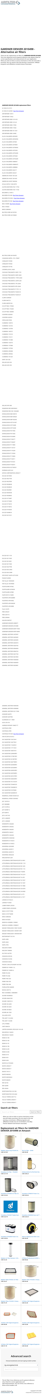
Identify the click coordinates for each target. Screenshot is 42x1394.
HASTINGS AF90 (6, 731)
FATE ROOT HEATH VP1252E (10, 575)
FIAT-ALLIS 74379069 (8, 583)
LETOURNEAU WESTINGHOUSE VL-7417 (13, 897)
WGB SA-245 (5, 1049)
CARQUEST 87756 (7, 266)
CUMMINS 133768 (7, 328)
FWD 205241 (5, 612)
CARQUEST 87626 (7, 264)
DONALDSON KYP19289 (9, 425)
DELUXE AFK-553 (7, 362)
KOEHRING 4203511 (8, 849)
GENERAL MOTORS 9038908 (10, 708)
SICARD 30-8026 (6, 1009)
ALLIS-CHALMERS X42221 (9, 173)
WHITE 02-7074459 (7, 1063)
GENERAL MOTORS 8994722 (10, 651)
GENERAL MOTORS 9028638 (10, 659)
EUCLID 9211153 (7, 555)
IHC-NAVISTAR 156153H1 (9, 739)
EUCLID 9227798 (7, 567)
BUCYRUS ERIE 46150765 (9, 212)
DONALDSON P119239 (8, 450)
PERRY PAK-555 (6, 981)
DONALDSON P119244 (8, 453)
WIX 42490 (5, 1085)
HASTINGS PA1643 (7, 734)
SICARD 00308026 (7, 995)
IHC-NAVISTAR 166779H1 (9, 742)
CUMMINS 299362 (7, 354)
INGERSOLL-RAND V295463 (10, 798)
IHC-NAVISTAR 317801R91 (9, 756)
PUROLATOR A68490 (8, 987)
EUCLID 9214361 (7, 561)
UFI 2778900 (5, 1024)
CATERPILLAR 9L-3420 (8, 269)
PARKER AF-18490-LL (8, 970)
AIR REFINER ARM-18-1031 (9, 130)
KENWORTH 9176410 (8, 841)
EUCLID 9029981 (7, 490)
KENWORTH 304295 (8, 829)
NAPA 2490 (5, 939)
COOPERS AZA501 (7, 317)
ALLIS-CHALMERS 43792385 (10, 153)
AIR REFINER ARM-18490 (9, 133)
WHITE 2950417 (6, 1066)
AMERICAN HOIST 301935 (9, 178)
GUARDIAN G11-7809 (8, 720)
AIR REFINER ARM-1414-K (9, 122)
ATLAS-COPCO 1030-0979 (9, 184)
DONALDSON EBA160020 (9, 417)
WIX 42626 (5, 1088)
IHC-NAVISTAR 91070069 (9, 790)
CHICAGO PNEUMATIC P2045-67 (11, 295)
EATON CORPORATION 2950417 (11, 473)
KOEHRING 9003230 (8, 855)
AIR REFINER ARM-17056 (9, 125)
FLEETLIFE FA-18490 (8, 595)
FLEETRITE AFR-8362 (8, 600)
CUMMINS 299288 (7, 351)
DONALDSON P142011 (8, 459)
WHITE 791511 (6, 1071)
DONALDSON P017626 (8, 433)
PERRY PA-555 (6, 973)
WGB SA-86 (5, 1060)
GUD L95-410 (6, 722)
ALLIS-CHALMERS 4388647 (9, 161)
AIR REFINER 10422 (7, 116)
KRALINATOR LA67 (7, 857)
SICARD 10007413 (7, 1001)
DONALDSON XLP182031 (9, 467)
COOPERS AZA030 (7, 314)
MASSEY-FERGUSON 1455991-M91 (12, 931)
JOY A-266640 (6, 821)
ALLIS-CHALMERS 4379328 (9, 156)
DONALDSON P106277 (8, 439)
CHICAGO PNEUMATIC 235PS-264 (11, 281)
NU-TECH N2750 (7, 953)
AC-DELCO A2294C (7, 111)
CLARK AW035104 (7, 303)
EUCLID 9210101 (7, 515)
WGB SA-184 (5, 1038)
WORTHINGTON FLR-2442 (9, 1094)
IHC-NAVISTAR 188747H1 (9, 750)
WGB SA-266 (5, 1052)
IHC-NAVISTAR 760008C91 (9, 787)
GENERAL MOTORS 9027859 (10, 657)
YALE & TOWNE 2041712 (9, 1097)
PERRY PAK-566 (6, 984)
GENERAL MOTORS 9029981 (10, 665)
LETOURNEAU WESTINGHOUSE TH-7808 (13, 886)
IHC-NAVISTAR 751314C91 (9, 781)
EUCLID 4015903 (7, 476)
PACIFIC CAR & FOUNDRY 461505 (11, 964)
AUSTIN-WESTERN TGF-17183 (10, 190)
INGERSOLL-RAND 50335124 (10, 796)
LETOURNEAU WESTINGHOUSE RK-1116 (13, 869)
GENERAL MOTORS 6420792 (10, 645)
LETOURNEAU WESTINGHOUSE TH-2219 (13, 874)
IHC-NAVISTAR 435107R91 (9, 776)
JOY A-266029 (6, 818)
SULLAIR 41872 (6, 1015)
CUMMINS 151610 (7, 334)
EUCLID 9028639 (7, 487)
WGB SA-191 (5, 1043)
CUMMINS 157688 (7, 345)
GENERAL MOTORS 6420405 (10, 640)
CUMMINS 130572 (7, 323)
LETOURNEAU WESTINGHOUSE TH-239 (13, 877)
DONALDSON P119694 (8, 456)
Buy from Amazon (18, 111)
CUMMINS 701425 (7, 357)
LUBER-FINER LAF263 (8, 905)
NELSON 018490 (7, 948)
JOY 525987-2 (6, 810)
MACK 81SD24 (6, 919)
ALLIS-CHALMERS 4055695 (9, 136)
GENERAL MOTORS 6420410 (10, 643)
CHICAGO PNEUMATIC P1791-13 (11, 289)
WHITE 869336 (6, 1074)
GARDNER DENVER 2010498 (10, 626)
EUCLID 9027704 (7, 478)
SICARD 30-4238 (6, 1004)
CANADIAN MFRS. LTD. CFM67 (11, 258)
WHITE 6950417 (6, 1069)
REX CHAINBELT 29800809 (9, 993)
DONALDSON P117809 (8, 445)
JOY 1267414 (5, 801)
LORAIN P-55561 (7, 902)
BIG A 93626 (5, 206)
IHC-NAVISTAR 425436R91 (9, 767)
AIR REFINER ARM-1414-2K (10, 119)
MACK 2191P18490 (7, 914)
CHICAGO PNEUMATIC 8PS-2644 (11, 286)
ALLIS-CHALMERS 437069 (9, 142)
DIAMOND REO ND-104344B (10, 411)
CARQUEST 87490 (7, 261)
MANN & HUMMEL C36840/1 (10, 925)
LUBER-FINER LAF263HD (9, 908)
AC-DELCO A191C (7, 108)
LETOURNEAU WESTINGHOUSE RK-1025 (13, 866)
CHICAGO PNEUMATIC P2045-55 (11, 292)
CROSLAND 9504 (7, 320)
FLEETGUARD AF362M (8, 589)
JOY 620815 (5, 812)
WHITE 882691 (6, 1080)
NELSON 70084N (7, 950)
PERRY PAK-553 (6, 978)
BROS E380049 (6, 209)
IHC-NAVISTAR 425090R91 (9, 765)
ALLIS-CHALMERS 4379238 (9, 150)
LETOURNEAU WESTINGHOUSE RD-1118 (13, 863)
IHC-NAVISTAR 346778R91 (9, 762)
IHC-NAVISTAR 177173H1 (9, 748)
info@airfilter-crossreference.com (33, 1392)
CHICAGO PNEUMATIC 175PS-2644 (12, 278)
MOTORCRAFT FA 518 (8, 936)
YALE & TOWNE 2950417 (9, 1100)
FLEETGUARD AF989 (8, 592)
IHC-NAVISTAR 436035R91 (9, 779)
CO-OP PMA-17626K (8, 309)
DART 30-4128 (6, 359)
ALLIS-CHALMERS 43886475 (10, 164)
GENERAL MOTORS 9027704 (10, 654)
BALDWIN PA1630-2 (8, 198)
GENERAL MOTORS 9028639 (10, 662)
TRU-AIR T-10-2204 (7, 1018)
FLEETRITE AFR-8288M (8, 598)
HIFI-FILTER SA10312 (8, 736)
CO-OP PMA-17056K (8, 306)
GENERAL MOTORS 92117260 (10, 711)
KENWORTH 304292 (8, 826)
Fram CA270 (5, 609)
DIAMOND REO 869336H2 (9, 408)
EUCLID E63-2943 (7, 569)
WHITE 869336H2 (7, 1077)
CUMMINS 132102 (7, 326)
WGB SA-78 (5, 1054)
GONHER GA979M (7, 717)
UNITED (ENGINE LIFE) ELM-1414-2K (12, 1029)
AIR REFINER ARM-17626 (9, 128)
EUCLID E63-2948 (7, 572)
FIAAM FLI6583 (6, 578)
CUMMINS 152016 (7, 342)
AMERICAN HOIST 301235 (9, 175)
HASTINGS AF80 (6, 728)
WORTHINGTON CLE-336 (9, 1091)
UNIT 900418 (6, 1026)
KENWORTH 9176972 (8, 843)
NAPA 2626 (5, 942)
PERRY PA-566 (6, 976)
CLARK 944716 (6, 300)
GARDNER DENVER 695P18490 (11, 631)
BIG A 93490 (6, 204)
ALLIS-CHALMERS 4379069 (9, 145)
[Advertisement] (21, 26)
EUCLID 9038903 (7, 495)
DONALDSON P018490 (8, 436)
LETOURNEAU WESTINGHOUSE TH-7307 (13, 883)
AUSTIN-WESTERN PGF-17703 (10, 187)
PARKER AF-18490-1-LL (8, 967)
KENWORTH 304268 (8, 824)
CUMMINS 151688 (7, 340)
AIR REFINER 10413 (7, 114)
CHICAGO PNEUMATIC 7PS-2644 (11, 283)
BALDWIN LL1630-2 (7, 192)
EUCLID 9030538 (7, 492)
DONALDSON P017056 (8, 431)
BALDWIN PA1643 (7, 201)
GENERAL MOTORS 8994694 (10, 648)
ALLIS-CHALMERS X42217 (9, 170)
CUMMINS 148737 (7, 331)
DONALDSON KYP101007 (9, 422)
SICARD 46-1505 (6, 1012)
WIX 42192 (5, 1083)
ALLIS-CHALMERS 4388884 (9, 167)
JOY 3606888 (5, 804)
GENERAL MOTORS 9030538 (10, 705)
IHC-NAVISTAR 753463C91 (9, 784)
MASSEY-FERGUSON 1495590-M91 (12, 933)
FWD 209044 (5, 617)
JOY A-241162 (6, 815)
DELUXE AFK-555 (7, 365)
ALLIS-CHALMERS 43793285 (10, 159)
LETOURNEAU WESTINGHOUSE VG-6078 (13, 888)
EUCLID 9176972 (7, 507)
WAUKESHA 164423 (7, 1032)
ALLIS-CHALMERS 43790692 (10, 147)
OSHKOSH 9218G (7, 959)
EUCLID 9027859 (7, 481)
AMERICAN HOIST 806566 (9, 181)
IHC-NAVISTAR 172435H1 (9, 745)
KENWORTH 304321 (8, 832)
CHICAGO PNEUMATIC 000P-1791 (11, 272)
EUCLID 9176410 (7, 504)
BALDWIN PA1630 (7, 195)
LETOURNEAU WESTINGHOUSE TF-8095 (13, 872)
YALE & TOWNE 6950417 (9, 1102)
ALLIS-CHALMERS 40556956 (10, 139)
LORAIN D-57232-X (7, 900)
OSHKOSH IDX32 (7, 962)
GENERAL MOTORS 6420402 (10, 637)
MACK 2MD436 (6, 917)
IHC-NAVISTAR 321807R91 (9, 759)
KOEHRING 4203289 (8, 846)
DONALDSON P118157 (8, 448)
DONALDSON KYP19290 (9, 428)
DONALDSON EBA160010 (9, 414)
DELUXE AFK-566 (7, 405)
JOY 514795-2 (6, 807)
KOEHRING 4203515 (8, 852)
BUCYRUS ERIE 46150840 (9, 215)
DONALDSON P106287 (8, 442)
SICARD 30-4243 (6, 1007)
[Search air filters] (15, 1112)
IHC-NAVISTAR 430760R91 (9, 773)
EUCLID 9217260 (7, 564)
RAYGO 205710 (6, 990)
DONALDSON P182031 (8, 464)
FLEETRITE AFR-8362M (8, 603)
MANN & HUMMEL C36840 (10, 922)
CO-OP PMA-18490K (8, 312)
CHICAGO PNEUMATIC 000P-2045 (11, 275)
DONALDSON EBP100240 (9, 419)
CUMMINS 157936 (7, 348)
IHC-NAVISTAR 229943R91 (9, 753)
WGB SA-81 (5, 1057)
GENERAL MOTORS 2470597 (10, 634)
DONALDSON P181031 (8, 462)
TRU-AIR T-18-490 (7, 1021)
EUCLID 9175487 (7, 498)
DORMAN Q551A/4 (7, 470)
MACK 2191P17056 (7, 911)
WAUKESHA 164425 (7, 1035)
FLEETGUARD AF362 (8, 586)
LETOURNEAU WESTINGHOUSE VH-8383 (13, 891)
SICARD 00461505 (7, 998)
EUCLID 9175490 (7, 501)
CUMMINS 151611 (7, 337)
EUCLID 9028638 (7, 484)
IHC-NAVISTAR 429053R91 (9, 770)
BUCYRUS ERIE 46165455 (9, 255)
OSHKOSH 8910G (7, 956)
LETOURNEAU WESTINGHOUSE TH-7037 (13, 880)
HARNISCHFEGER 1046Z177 (10, 725)
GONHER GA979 (6, 714)
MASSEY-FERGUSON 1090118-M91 (12, 928)
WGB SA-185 (5, 1040)
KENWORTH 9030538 (8, 838)
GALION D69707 (7, 620)
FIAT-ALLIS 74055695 (8, 581)
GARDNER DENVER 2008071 (10, 623)
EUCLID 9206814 (7, 512)
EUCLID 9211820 (7, 558)
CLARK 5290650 (6, 297)
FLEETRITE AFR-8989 (8, 606)
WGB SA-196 (5, 1046)
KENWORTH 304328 (8, 835)
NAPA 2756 (5, 945)
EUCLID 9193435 (7, 509)
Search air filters (35, 1112)
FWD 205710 (5, 614)
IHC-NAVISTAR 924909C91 (9, 793)
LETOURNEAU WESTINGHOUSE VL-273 (13, 894)
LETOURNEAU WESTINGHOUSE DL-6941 (13, 860)
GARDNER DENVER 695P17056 (11, 629)
